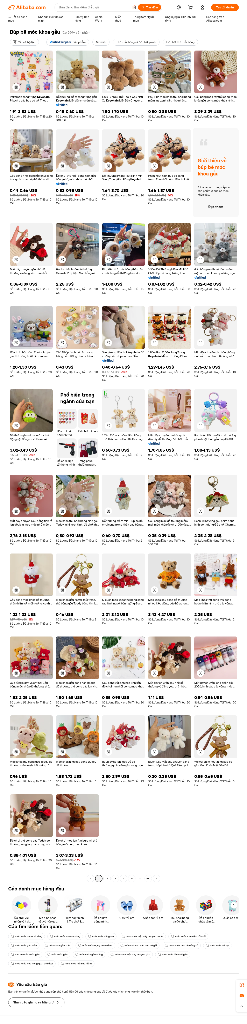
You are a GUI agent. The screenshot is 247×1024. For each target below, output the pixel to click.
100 (148, 878)
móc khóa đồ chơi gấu (173, 954)
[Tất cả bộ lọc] (24, 42)
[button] (133, 7)
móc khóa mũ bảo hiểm (76, 963)
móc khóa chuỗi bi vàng (26, 936)
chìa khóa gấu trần (57, 945)
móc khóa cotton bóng (65, 936)
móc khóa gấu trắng (89, 954)
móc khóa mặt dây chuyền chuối (142, 936)
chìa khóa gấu (57, 954)
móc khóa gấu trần (24, 945)
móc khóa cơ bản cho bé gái (138, 945)
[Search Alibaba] (93, 7)
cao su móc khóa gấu (25, 954)
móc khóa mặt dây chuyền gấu (130, 954)
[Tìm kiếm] (149, 7)
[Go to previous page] (90, 878)
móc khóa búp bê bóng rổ (181, 945)
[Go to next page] (156, 878)
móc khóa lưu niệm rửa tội (188, 936)
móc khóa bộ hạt (217, 945)
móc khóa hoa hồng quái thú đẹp (32, 963)
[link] (241, 985)
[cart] (191, 8)
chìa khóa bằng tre (101, 936)
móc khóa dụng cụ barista (95, 945)
